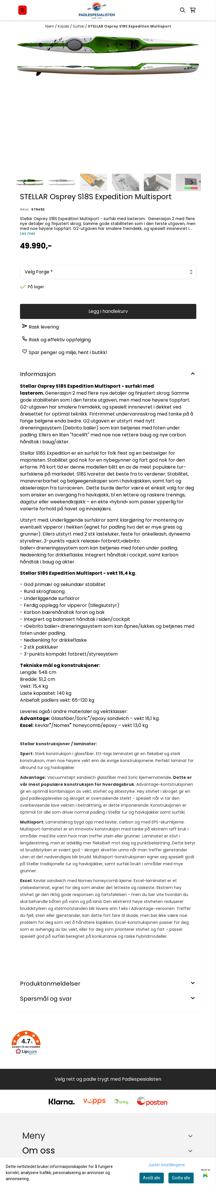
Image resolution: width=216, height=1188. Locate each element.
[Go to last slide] (24, 182)
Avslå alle (151, 1178)
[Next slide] (191, 182)
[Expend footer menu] (191, 1135)
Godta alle (181, 1178)
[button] (26, 1042)
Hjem (50, 26)
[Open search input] (182, 10)
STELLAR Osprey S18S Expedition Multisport (129, 26)
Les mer (27, 233)
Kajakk (64, 26)
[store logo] (97, 10)
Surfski (79, 26)
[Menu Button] (22, 10)
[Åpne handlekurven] (193, 10)
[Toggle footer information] (191, 1150)
